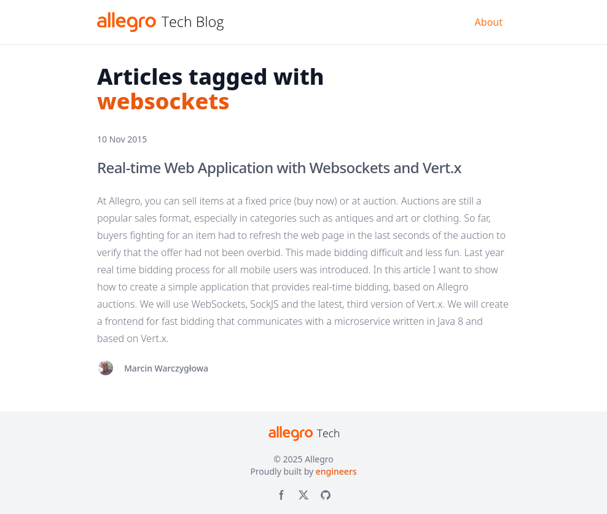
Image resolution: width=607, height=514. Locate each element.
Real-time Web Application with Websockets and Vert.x (279, 167)
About (489, 22)
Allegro (319, 459)
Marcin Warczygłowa (166, 368)
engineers (336, 471)
